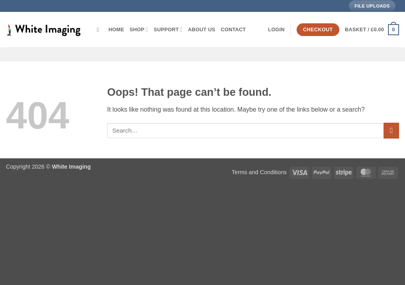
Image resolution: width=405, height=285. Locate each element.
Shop (139, 29)
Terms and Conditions (259, 172)
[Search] (100, 29)
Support (167, 29)
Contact (233, 29)
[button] (276, 30)
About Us (201, 29)
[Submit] (391, 130)
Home (116, 29)
